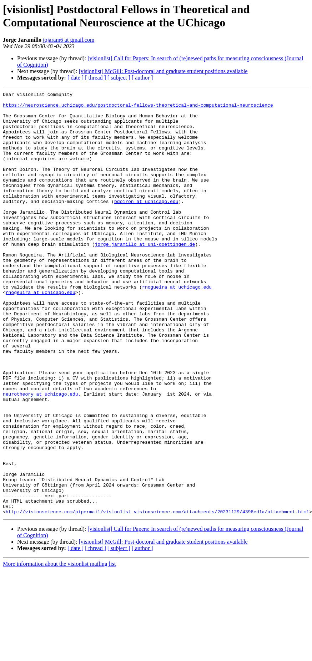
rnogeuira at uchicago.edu (40, 333)
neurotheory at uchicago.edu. (42, 455)
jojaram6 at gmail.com (68, 40)
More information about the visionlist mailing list (59, 648)
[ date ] (75, 78)
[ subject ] (118, 78)
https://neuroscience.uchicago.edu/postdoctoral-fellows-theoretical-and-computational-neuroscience (138, 108)
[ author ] (142, 78)
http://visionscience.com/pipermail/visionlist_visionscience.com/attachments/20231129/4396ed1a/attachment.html (157, 596)
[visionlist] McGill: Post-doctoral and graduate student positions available (163, 71)
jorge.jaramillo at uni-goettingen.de (145, 275)
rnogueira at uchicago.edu (177, 326)
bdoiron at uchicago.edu (146, 223)
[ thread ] (95, 78)
